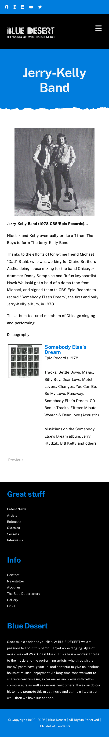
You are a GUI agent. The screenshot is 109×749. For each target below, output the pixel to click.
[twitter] (40, 7)
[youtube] (31, 7)
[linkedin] (22, 7)
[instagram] (14, 7)
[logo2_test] (30, 25)
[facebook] (6, 7)
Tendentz (63, 726)
